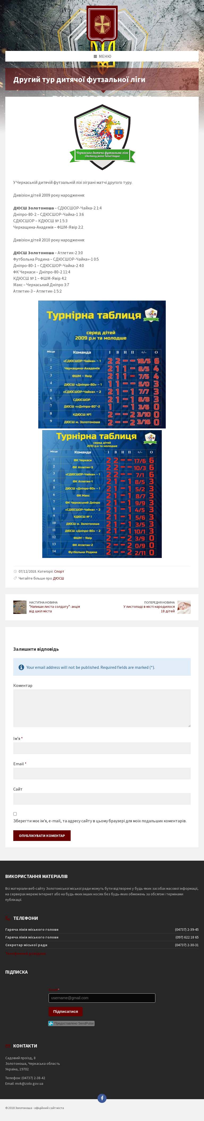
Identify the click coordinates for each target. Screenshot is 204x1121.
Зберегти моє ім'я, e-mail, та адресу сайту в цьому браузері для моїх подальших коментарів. (99, 820)
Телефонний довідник (25, 953)
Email (20, 763)
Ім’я (18, 738)
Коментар (22, 685)
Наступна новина (43, 602)
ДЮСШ (58, 578)
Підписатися (65, 1011)
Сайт (18, 789)
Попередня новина (159, 602)
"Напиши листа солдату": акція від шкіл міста (54, 608)
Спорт (59, 571)
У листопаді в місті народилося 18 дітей (149, 608)
